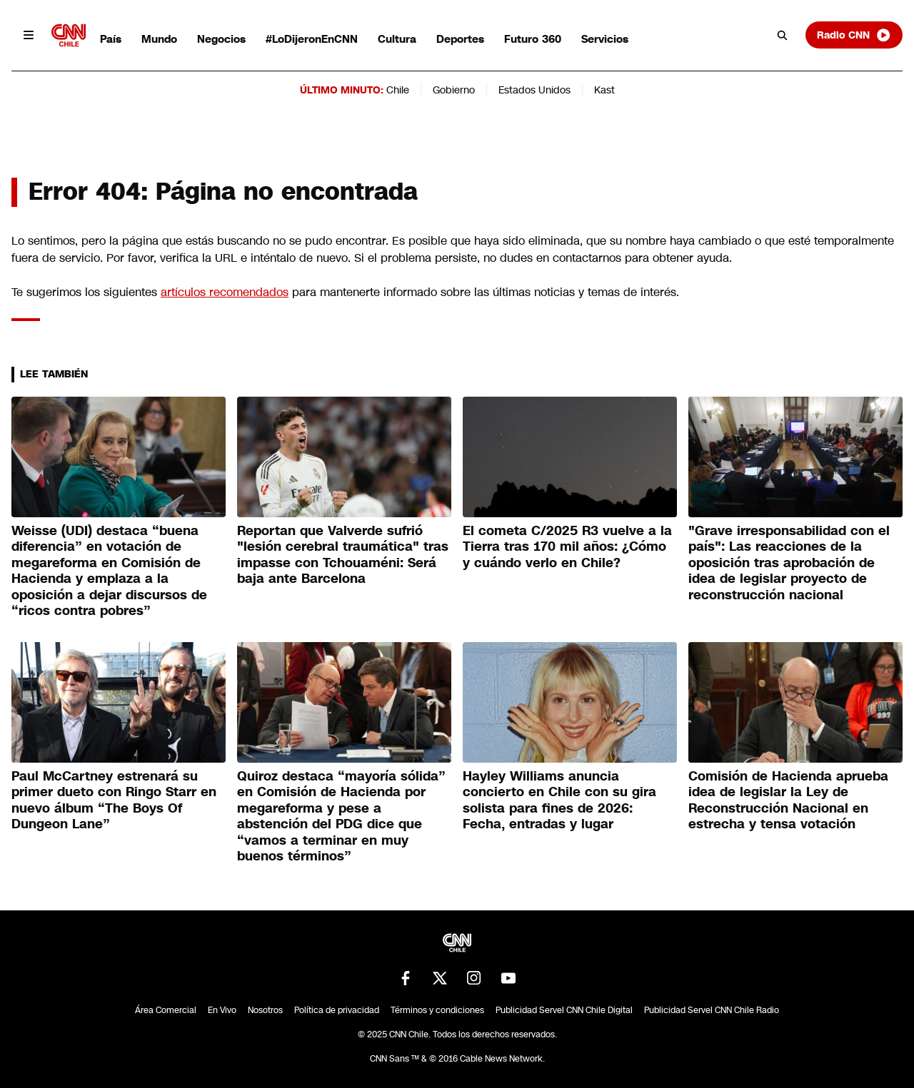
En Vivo (222, 1010)
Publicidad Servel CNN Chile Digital (564, 1010)
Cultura (397, 38)
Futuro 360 (532, 38)
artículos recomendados (224, 292)
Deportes (460, 38)
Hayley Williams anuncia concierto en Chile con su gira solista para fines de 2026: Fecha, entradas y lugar (559, 800)
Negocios (221, 38)
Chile (397, 90)
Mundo (159, 38)
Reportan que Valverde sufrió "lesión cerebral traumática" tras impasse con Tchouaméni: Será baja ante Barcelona (342, 555)
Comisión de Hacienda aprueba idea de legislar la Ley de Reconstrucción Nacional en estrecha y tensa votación (788, 800)
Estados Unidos (534, 90)
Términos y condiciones (437, 1010)
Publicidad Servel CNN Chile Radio (711, 1010)
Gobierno (454, 90)
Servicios (604, 38)
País (110, 38)
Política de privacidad (336, 1010)
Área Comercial (165, 1010)
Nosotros (265, 1010)
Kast (604, 90)
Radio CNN (854, 35)
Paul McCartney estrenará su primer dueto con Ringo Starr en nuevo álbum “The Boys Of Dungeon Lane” (113, 800)
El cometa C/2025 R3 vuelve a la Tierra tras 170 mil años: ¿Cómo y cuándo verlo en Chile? (567, 547)
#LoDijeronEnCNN (312, 38)
